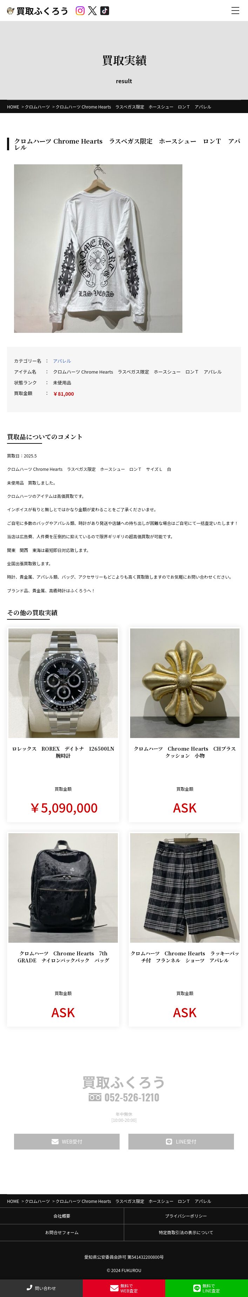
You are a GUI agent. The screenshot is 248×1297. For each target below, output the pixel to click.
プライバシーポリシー (186, 1216)
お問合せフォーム (62, 1232)
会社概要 (61, 1216)
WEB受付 (67, 1141)
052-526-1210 (123, 1097)
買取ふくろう (38, 10)
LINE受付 (181, 1141)
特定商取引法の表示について (186, 1232)
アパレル (62, 360)
